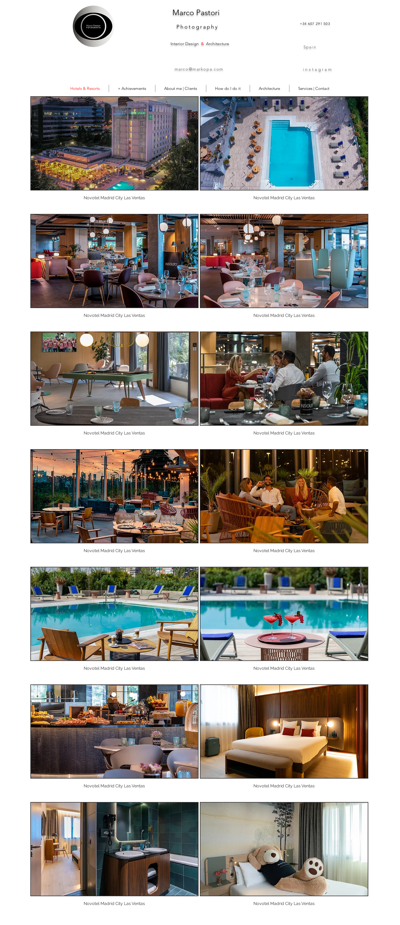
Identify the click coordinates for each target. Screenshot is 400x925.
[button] (114, 154)
